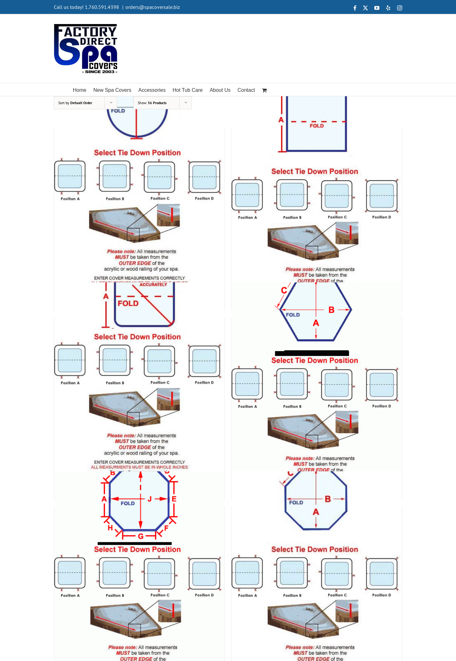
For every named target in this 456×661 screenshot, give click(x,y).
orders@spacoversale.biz (152, 7)
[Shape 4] (316, 195)
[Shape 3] (139, 195)
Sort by (75, 102)
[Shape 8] (316, 573)
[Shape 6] (316, 384)
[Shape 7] (139, 573)
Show (152, 102)
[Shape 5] (139, 384)
